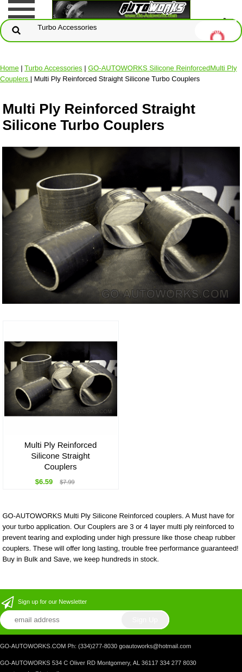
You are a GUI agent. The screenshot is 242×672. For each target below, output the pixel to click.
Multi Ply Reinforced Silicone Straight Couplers (60, 455)
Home (9, 68)
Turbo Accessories (53, 68)
